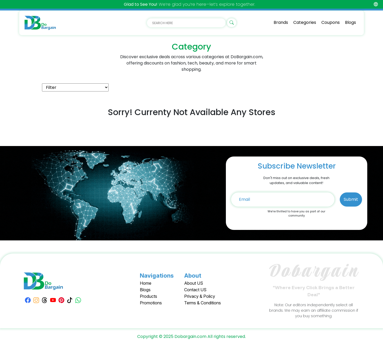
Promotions (151, 302)
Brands (281, 22)
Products (148, 296)
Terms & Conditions (202, 302)
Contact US (195, 289)
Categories (304, 22)
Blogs (350, 22)
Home (145, 283)
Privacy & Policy (199, 296)
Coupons (330, 22)
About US (193, 283)
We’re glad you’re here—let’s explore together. (189, 4)
